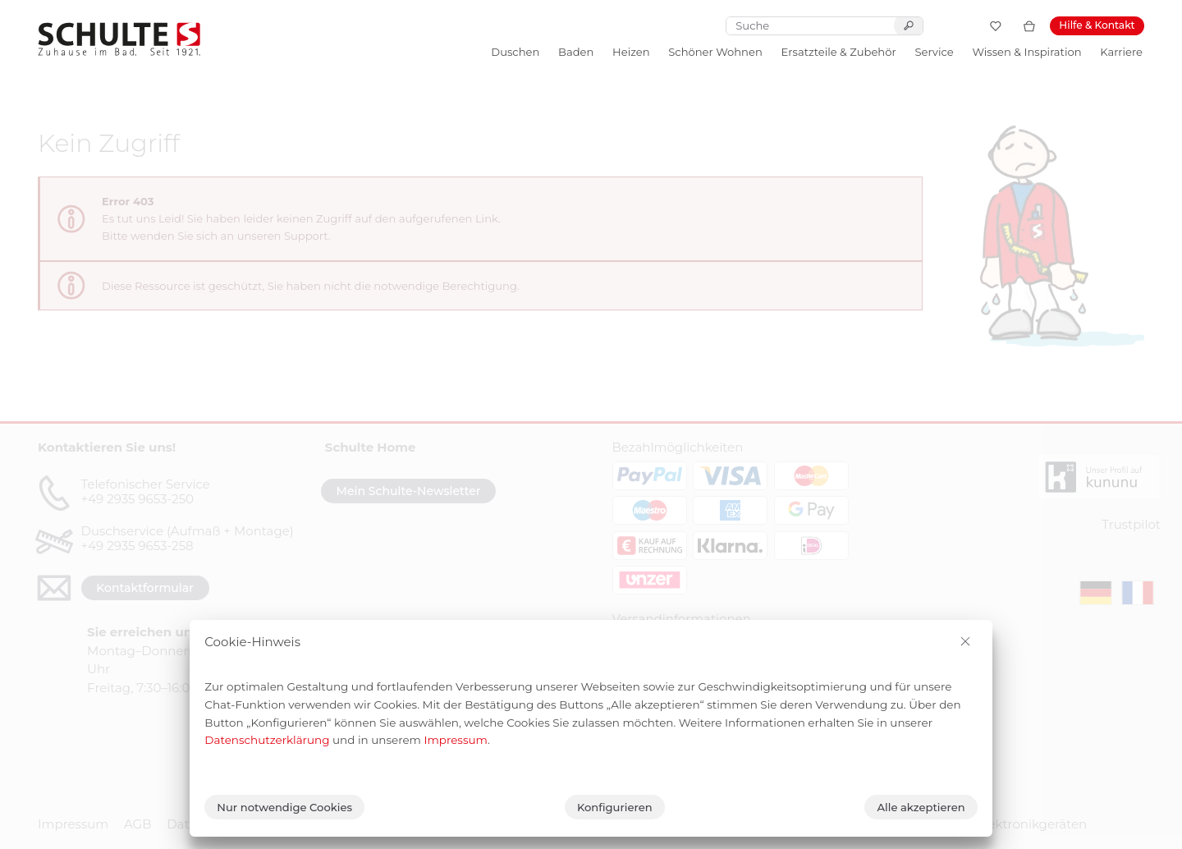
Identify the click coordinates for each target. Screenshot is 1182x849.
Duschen (515, 51)
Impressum (456, 739)
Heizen (630, 51)
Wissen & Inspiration (1026, 51)
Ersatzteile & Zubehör (838, 51)
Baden (575, 51)
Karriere (1121, 51)
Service (933, 51)
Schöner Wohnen (715, 51)
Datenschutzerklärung (266, 739)
